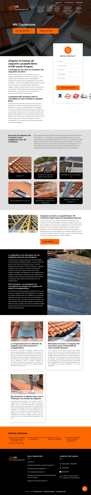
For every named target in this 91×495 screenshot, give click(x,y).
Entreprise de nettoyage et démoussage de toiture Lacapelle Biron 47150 (17, 439)
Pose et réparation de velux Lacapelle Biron (37, 438)
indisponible (69, 2)
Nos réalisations (24, 31)
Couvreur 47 (32, 7)
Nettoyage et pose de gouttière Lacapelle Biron (55, 438)
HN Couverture (38, 491)
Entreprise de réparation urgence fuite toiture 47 (40, 9)
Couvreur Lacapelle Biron (17, 443)
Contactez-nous (48, 31)
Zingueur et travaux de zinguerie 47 (79, 10)
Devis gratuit (49, 241)
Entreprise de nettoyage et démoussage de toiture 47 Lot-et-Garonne (67, 10)
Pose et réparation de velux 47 (57, 9)
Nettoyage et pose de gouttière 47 (50, 9)
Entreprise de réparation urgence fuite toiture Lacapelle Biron (73, 439)
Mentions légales (49, 491)
